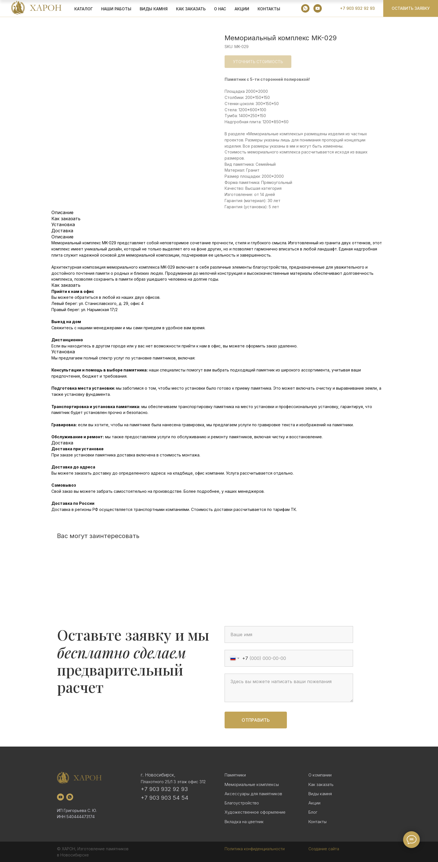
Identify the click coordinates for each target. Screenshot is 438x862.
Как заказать (321, 784)
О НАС (220, 8)
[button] (410, 8)
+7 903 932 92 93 (164, 789)
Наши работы (116, 8)
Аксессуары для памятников (253, 793)
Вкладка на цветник (244, 821)
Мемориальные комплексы (252, 784)
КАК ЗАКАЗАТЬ (191, 8)
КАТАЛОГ (83, 8)
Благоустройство (242, 803)
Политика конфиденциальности (255, 848)
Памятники (235, 775)
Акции (314, 803)
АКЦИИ (242, 8)
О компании (320, 775)
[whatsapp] (305, 8)
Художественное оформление (255, 812)
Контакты (269, 8)
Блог (312, 812)
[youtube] (317, 8)
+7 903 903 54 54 (164, 797)
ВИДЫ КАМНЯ (154, 8)
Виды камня (320, 793)
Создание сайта (323, 848)
